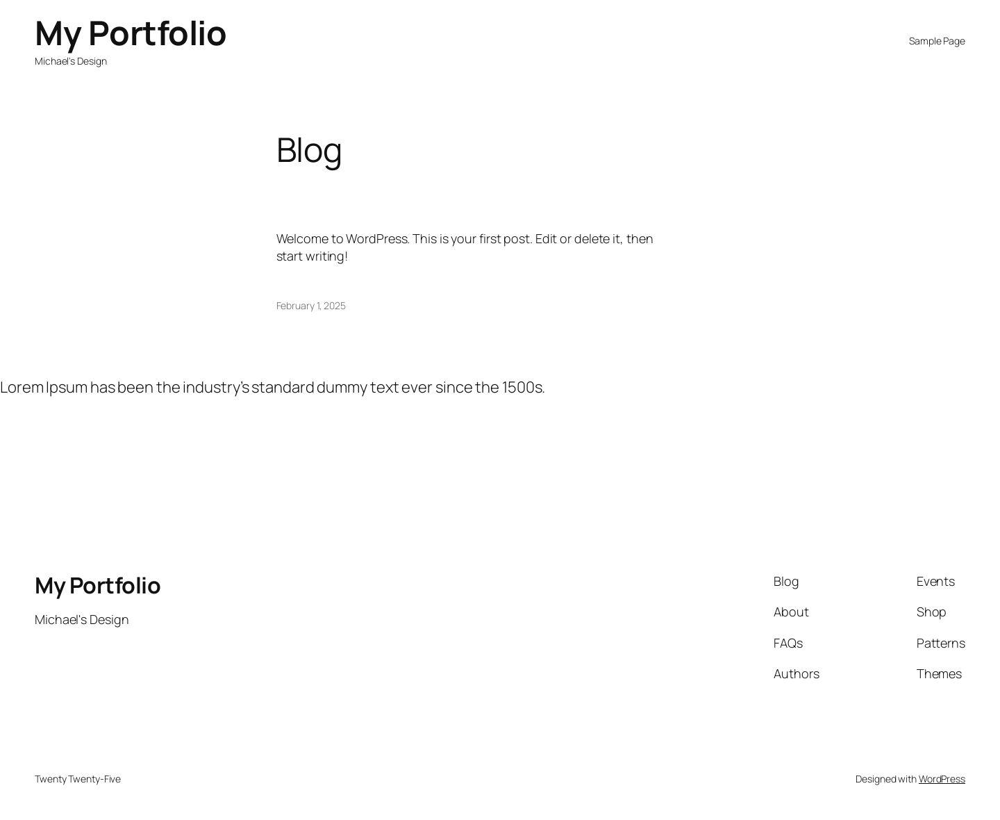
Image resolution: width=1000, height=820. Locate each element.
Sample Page (937, 40)
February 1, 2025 (311, 305)
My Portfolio (130, 32)
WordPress (942, 778)
